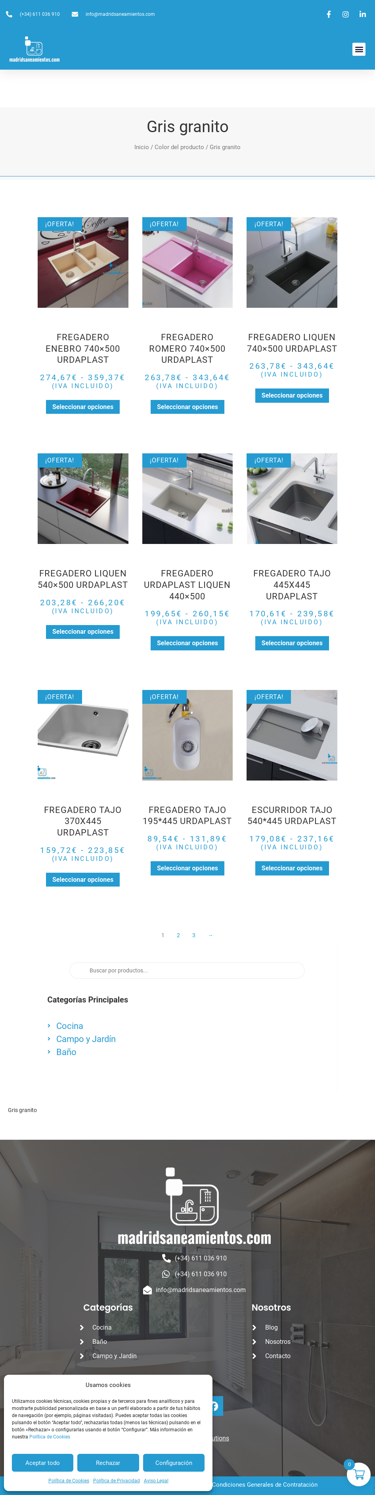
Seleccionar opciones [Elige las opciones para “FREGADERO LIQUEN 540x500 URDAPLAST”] (82, 631)
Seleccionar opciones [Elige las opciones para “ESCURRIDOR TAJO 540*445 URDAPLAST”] (292, 868)
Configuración (173, 1463)
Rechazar (108, 1463)
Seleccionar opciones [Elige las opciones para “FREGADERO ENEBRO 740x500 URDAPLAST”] (82, 407)
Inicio (141, 147)
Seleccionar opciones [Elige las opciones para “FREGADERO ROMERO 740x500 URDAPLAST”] (187, 407)
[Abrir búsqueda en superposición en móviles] (187, 970)
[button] (358, 49)
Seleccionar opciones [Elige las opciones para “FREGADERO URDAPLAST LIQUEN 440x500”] (187, 643)
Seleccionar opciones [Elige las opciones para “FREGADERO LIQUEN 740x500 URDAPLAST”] (292, 395)
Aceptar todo (42, 1463)
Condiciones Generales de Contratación (265, 1484)
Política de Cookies (49, 1437)
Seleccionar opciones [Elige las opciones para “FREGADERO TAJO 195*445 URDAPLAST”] (187, 868)
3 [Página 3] (194, 935)
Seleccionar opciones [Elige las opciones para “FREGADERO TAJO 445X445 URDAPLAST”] (292, 643)
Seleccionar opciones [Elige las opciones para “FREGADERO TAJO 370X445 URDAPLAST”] (82, 879)
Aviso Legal (156, 1481)
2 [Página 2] (178, 935)
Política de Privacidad (116, 1481)
